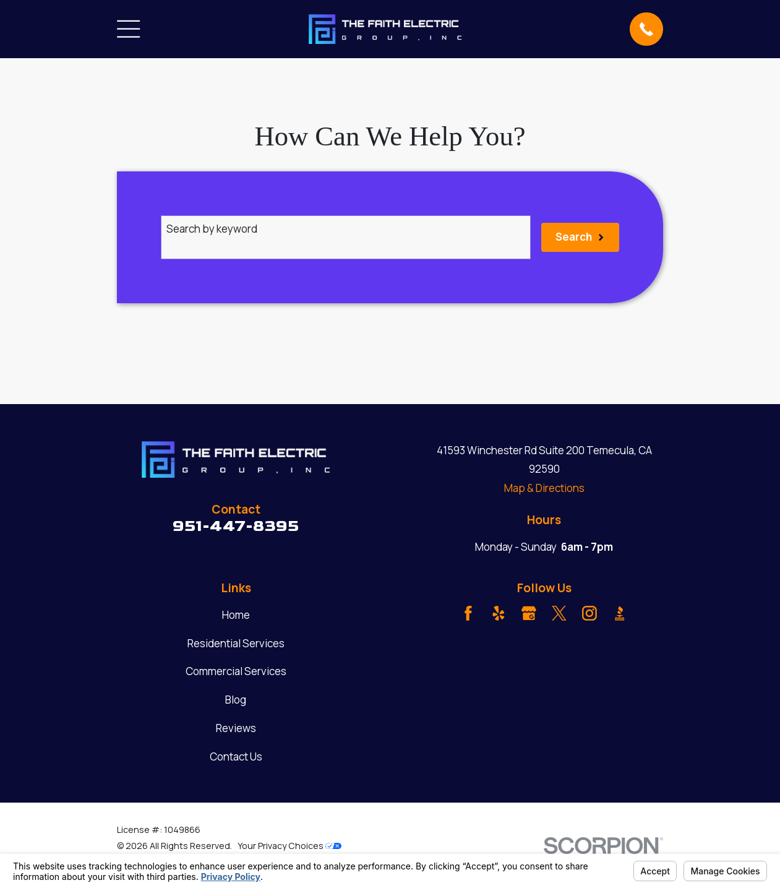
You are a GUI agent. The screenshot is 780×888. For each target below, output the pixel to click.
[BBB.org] (619, 613)
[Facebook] (468, 613)
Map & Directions (544, 488)
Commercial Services (236, 671)
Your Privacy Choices (289, 845)
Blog (235, 699)
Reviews (236, 728)
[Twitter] (559, 613)
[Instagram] (589, 613)
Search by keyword (211, 229)
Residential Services (236, 643)
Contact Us (236, 756)
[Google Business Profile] (528, 613)
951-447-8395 (236, 526)
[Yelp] (498, 613)
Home (236, 615)
